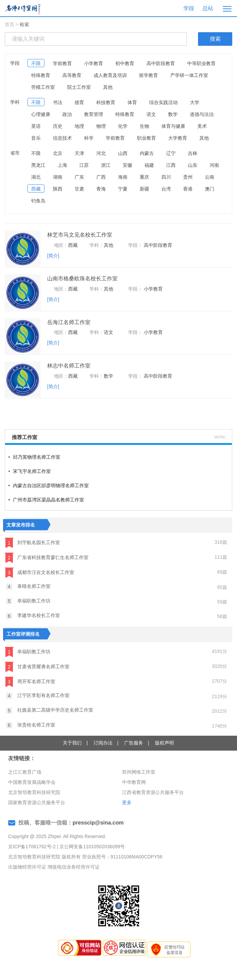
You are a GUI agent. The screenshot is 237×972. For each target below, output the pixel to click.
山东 (192, 165)
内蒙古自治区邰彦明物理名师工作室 (51, 485)
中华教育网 (134, 782)
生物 (144, 126)
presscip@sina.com (98, 823)
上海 (62, 165)
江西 (171, 165)
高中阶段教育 (160, 63)
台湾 (166, 189)
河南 (214, 165)
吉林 (192, 153)
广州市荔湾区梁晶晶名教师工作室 (48, 499)
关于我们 (72, 743)
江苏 (84, 165)
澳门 (209, 189)
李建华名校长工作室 (33, 616)
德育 (79, 102)
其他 (108, 87)
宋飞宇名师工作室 (32, 471)
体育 (132, 102)
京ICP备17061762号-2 (32, 846)
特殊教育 (40, 75)
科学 (89, 138)
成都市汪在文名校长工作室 (39, 573)
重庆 (144, 177)
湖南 (57, 177)
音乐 (36, 138)
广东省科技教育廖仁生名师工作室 (46, 558)
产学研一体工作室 (189, 75)
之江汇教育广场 (24, 772)
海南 (122, 177)
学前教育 (62, 63)
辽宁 (171, 153)
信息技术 (62, 138)
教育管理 (93, 114)
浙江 (106, 165)
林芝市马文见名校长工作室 (79, 235)
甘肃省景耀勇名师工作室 (37, 667)
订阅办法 (103, 743)
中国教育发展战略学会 (32, 782)
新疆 (144, 189)
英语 (36, 126)
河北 (101, 153)
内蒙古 (147, 153)
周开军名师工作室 (30, 682)
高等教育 (71, 75)
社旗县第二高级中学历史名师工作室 (49, 710)
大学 (194, 102)
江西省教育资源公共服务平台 (153, 792)
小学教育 (93, 63)
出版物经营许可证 (27, 867)
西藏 (36, 189)
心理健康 (40, 114)
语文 (151, 114)
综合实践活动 (163, 102)
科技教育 (105, 102)
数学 (173, 114)
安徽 (127, 165)
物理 (101, 126)
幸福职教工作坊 (28, 601)
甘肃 (79, 189)
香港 (188, 189)
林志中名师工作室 (69, 366)
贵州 (188, 177)
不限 (36, 63)
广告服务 (133, 743)
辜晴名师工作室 (28, 586)
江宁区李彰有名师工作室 (38, 696)
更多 (127, 802)
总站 (207, 8)
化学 (122, 126)
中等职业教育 (201, 63)
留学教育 (148, 75)
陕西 (57, 189)
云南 (209, 177)
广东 (79, 177)
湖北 (36, 177)
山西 (122, 153)
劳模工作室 (43, 87)
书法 (57, 102)
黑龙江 (38, 165)
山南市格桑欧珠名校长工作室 (82, 278)
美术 (202, 126)
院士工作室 (79, 87)
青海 (101, 189)
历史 (57, 126)
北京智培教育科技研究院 (34, 792)
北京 (57, 153)
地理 (79, 126)
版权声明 (164, 743)
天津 (79, 153)
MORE (219, 437)
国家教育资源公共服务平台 (36, 802)
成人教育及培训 (110, 75)
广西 (101, 177)
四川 (166, 177)
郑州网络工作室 (138, 772)
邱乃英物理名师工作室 (36, 457)
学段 (188, 8)
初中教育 (124, 63)
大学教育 (177, 138)
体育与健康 (173, 126)
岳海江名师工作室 (69, 322)
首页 (9, 24)
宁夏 (122, 189)
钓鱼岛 (38, 200)
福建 (149, 165)
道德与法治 (202, 114)
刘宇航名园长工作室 (32, 543)
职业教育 (146, 138)
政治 (67, 114)
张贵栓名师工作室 (30, 725)
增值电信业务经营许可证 (73, 867)
